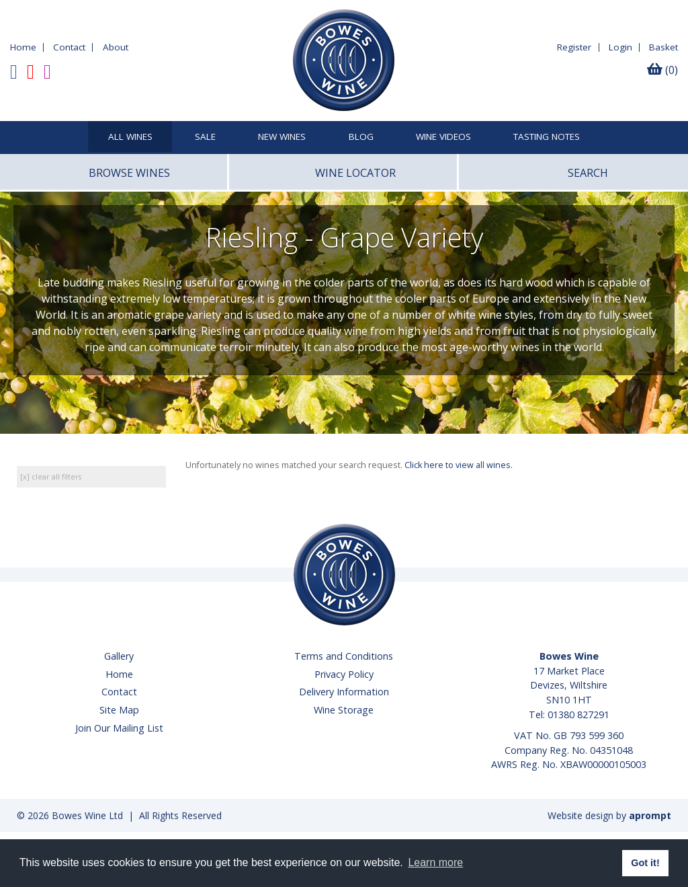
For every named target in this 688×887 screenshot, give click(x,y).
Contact (69, 47)
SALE (205, 137)
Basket (663, 47)
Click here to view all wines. (458, 465)
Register (574, 47)
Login (620, 47)
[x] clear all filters (50, 476)
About (115, 47)
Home (23, 47)
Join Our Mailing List (119, 728)
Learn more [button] (435, 862)
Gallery (119, 656)
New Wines (282, 137)
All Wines (130, 137)
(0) (662, 70)
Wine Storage (344, 709)
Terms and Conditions (343, 656)
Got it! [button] (645, 862)
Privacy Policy (344, 674)
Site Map (119, 709)
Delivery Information (344, 691)
